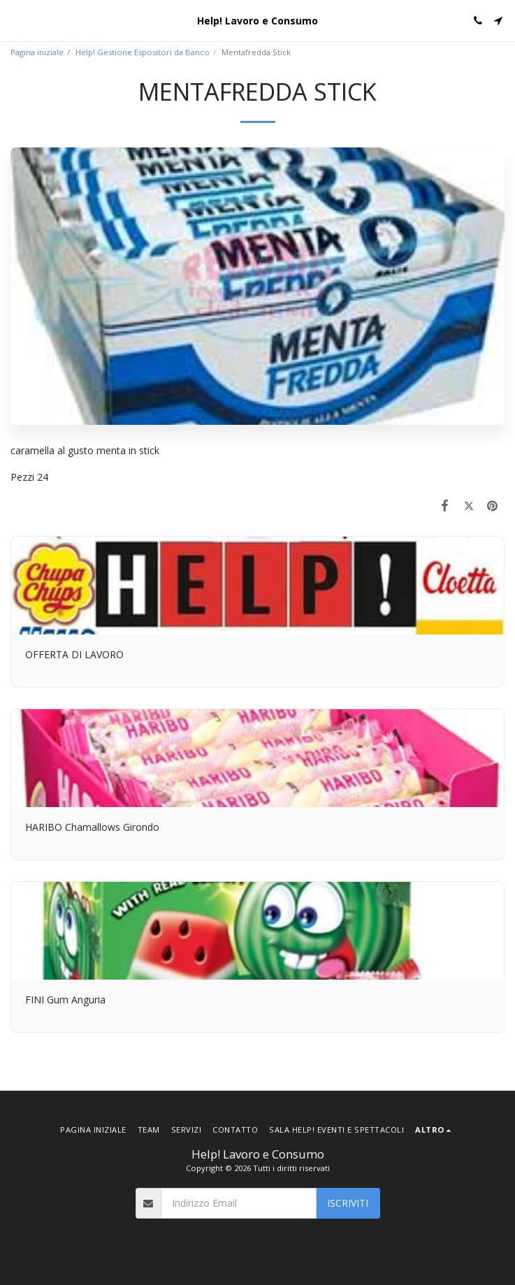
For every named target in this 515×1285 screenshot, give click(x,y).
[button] (15, 20)
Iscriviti (347, 1203)
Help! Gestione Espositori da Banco (142, 52)
